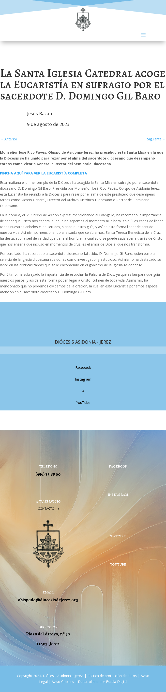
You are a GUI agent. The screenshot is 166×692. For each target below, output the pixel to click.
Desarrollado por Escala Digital (102, 681)
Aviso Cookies (62, 681)
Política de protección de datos (112, 675)
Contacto (46, 509)
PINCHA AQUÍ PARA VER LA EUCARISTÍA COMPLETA (43, 173)
